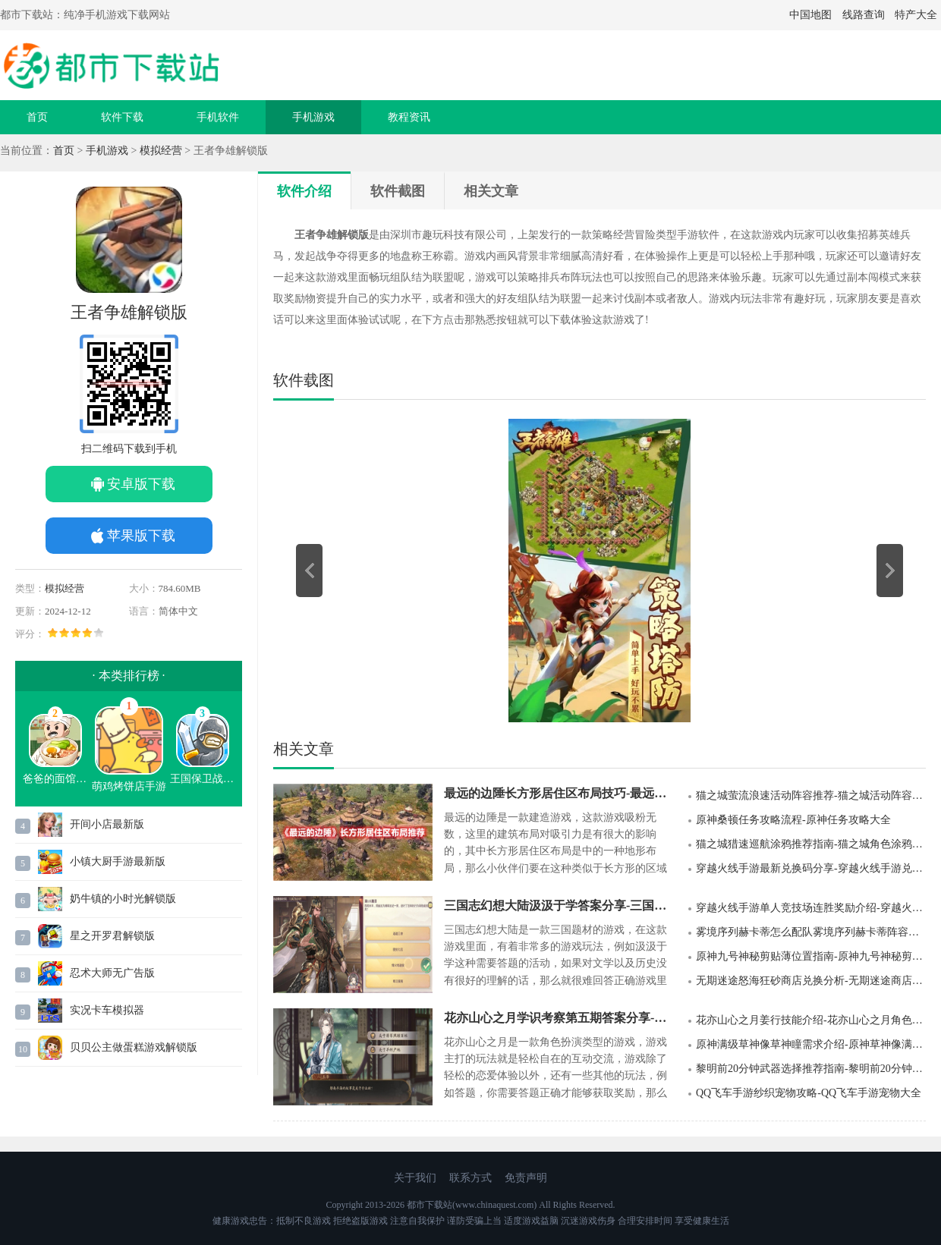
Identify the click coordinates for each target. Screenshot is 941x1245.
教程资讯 (409, 117)
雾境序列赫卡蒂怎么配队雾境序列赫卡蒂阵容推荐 (811, 932)
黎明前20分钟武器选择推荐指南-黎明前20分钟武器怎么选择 (811, 1068)
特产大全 (916, 14)
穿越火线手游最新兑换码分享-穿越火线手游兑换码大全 (811, 868)
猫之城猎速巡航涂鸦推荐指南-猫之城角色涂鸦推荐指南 (811, 844)
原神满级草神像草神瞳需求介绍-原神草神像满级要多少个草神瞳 (811, 1044)
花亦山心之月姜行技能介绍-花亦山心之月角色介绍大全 (811, 1020)
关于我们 (415, 1178)
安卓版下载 (141, 484)
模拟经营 (161, 150)
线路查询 (863, 14)
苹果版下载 (141, 535)
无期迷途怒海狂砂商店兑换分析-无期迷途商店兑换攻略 (811, 980)
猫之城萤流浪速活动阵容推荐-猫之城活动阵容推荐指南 (811, 795)
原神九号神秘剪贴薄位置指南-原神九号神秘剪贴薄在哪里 (811, 956)
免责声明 (526, 1178)
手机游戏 (313, 117)
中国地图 (810, 14)
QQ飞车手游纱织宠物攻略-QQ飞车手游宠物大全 (808, 1093)
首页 (37, 117)
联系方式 (470, 1178)
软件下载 (122, 117)
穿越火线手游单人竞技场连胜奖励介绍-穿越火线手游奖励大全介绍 (811, 907)
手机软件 (218, 117)
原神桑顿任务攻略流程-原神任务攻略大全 (793, 819)
